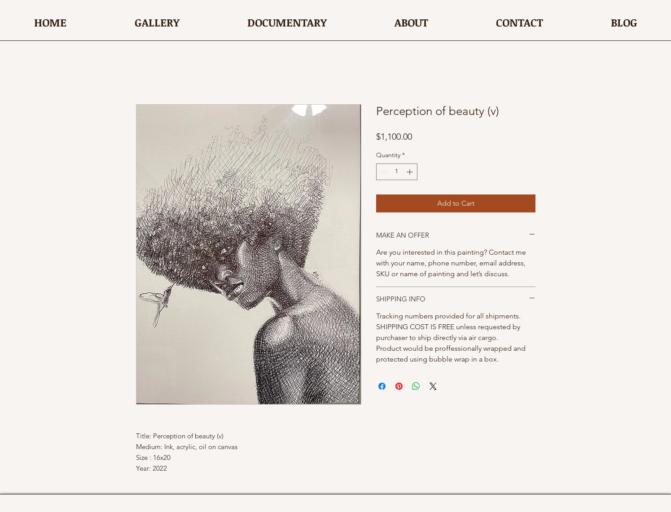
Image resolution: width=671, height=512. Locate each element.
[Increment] (410, 172)
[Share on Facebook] (382, 386)
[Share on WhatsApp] (416, 386)
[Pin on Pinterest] (399, 386)
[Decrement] (383, 172)
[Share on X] (433, 386)
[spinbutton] (397, 172)
